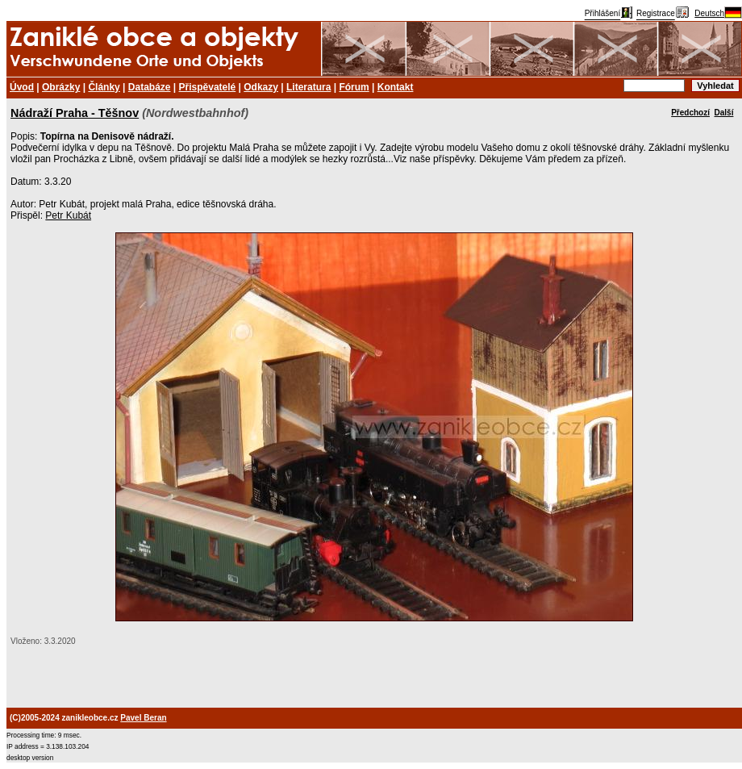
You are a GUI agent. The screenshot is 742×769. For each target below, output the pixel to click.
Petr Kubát (68, 215)
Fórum (354, 87)
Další (724, 112)
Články (103, 87)
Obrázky (61, 87)
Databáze (149, 87)
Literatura (308, 87)
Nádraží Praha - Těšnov (74, 113)
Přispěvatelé (207, 87)
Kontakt (395, 87)
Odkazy (261, 87)
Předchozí (690, 112)
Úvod (22, 87)
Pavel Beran (143, 717)
